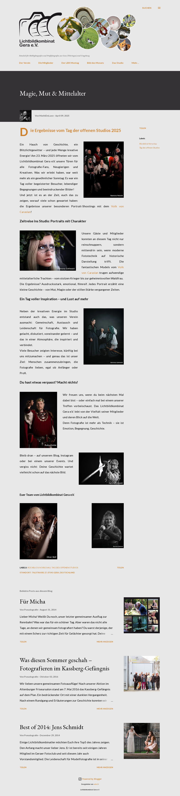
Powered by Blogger (90, 779)
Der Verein (24, 62)
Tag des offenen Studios (149, 147)
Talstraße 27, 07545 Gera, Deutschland (53, 572)
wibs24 (96, 784)
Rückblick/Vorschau (148, 144)
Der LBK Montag (70, 62)
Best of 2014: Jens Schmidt (51, 727)
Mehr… (135, 62)
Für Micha (32, 601)
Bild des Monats (95, 62)
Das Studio (117, 62)
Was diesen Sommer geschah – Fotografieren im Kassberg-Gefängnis (64, 664)
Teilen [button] (142, 128)
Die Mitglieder (45, 62)
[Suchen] (146, 8)
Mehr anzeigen (105, 641)
